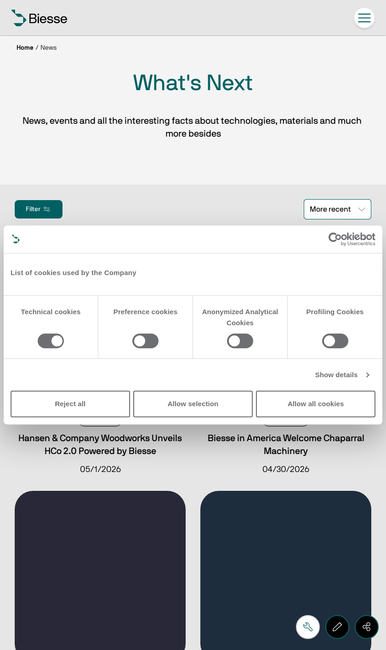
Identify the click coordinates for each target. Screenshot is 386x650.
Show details (336, 375)
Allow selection (193, 404)
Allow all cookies (316, 404)
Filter (38, 209)
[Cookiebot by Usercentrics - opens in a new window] (335, 239)
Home (25, 48)
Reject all (70, 404)
